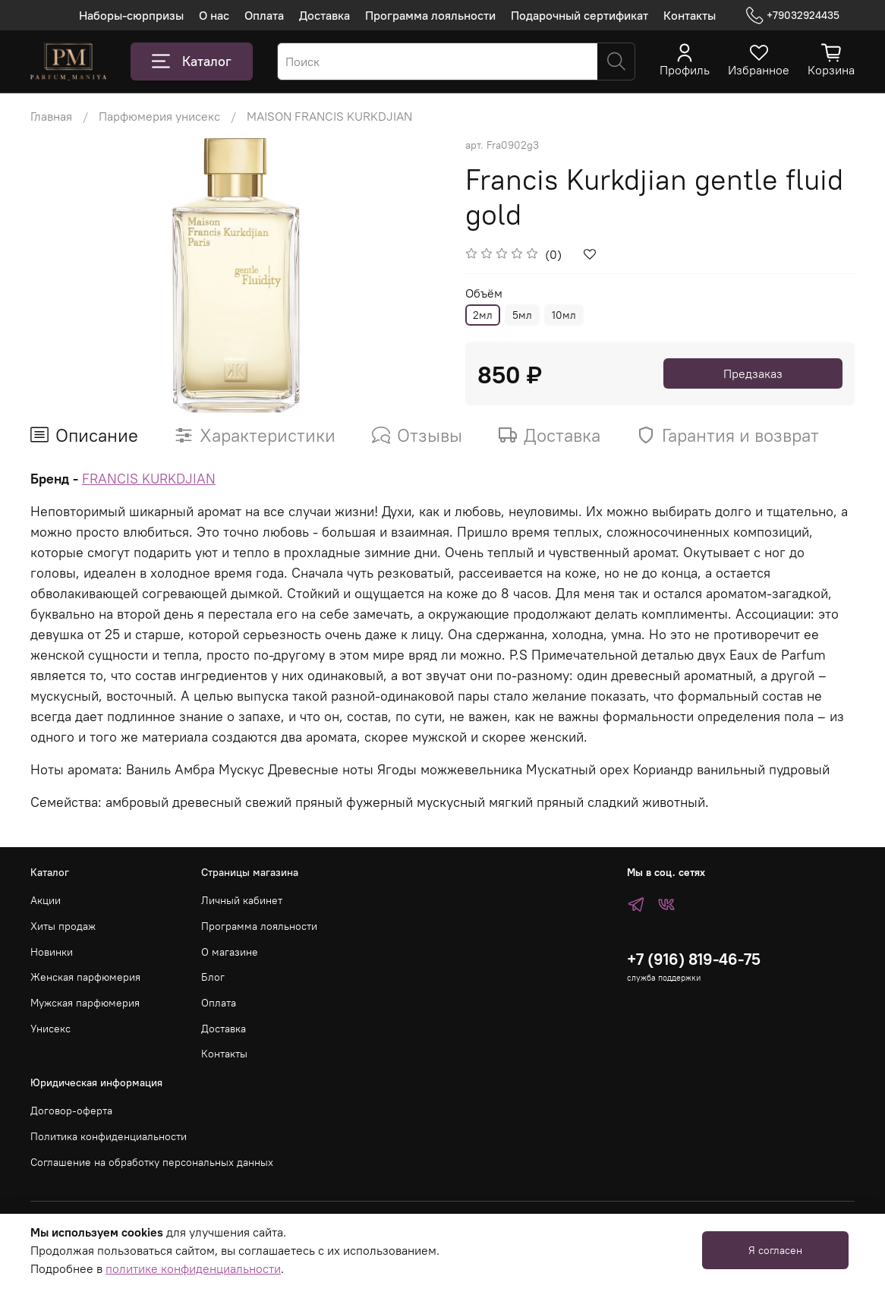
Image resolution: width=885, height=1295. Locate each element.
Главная (51, 116)
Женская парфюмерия (85, 977)
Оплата (264, 15)
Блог (213, 977)
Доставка (324, 15)
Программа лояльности (430, 15)
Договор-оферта (71, 1110)
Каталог (191, 61)
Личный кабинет (241, 900)
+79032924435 (792, 16)
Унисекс (50, 1028)
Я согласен (775, 1250)
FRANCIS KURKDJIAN (149, 478)
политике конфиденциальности (193, 1268)
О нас (214, 15)
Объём (483, 293)
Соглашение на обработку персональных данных (151, 1162)
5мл (522, 315)
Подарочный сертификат (579, 15)
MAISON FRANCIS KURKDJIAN (329, 116)
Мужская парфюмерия (85, 1003)
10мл (564, 315)
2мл (483, 315)
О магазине (229, 952)
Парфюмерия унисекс (159, 116)
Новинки (51, 952)
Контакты (689, 15)
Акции (45, 900)
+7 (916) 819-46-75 (694, 959)
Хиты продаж (63, 926)
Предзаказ (753, 373)
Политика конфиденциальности (108, 1136)
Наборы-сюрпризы (131, 15)
